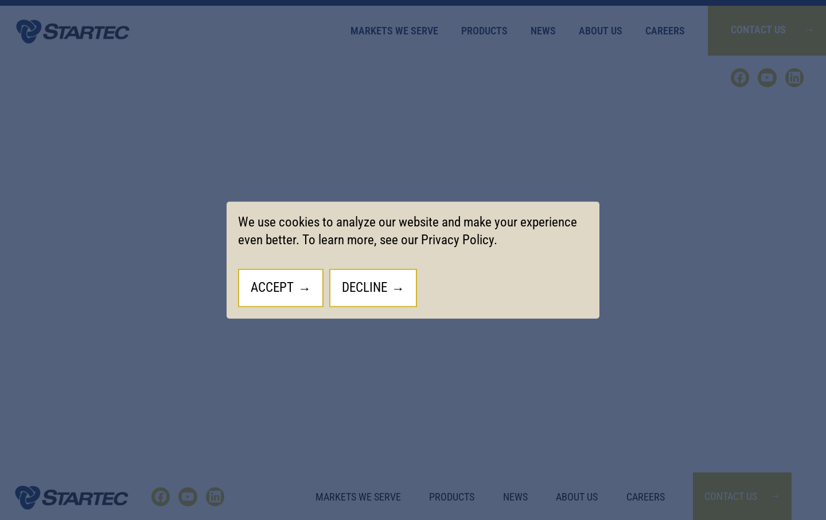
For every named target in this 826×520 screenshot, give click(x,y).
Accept (272, 287)
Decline (364, 287)
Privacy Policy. (459, 240)
